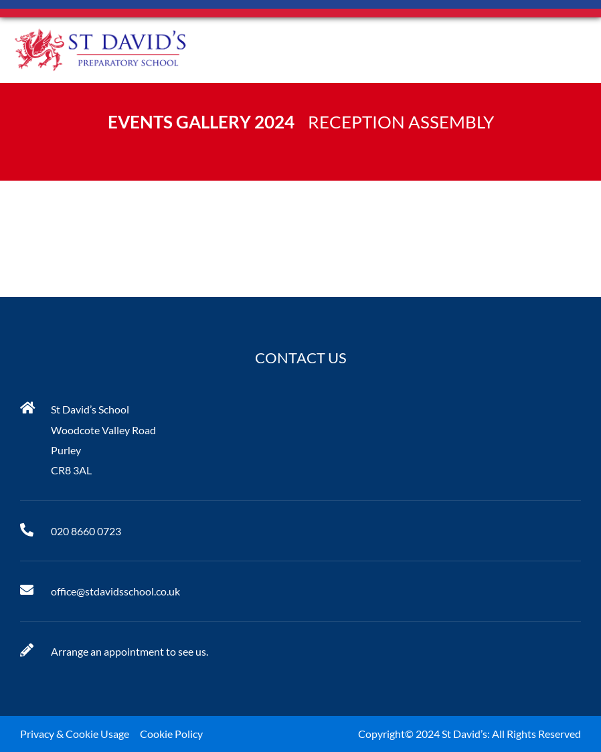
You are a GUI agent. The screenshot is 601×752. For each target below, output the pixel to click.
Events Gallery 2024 (201, 121)
